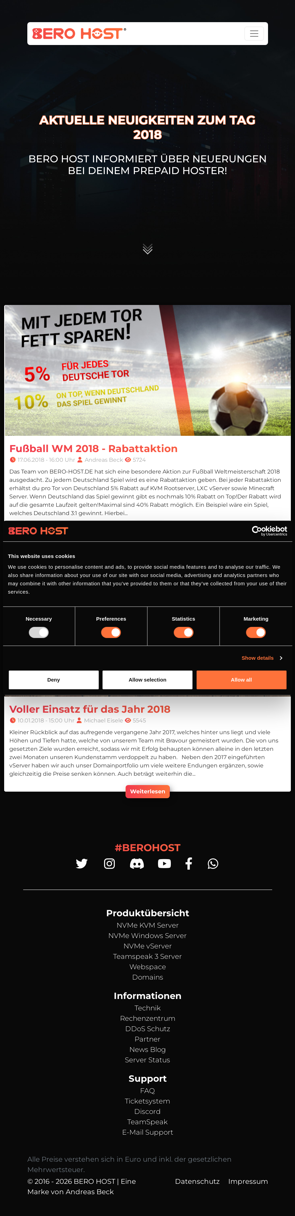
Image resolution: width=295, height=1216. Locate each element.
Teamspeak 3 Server (147, 956)
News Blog (147, 1049)
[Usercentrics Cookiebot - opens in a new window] (257, 531)
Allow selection (147, 680)
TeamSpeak (147, 1122)
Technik (148, 1008)
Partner (147, 1039)
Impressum (248, 1181)
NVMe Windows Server (147, 935)
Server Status (147, 1060)
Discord (147, 1111)
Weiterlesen (147, 791)
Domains (147, 977)
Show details (258, 658)
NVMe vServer (147, 946)
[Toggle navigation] (254, 33)
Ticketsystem (147, 1101)
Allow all (241, 680)
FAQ (147, 1091)
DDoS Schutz (147, 1029)
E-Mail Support (147, 1132)
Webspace (147, 967)
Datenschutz (197, 1181)
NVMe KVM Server (148, 925)
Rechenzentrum (147, 1018)
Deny (53, 680)
